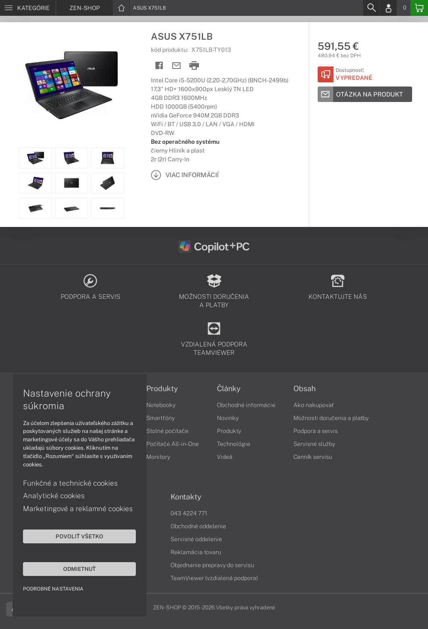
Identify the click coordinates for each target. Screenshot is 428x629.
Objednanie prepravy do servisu (212, 565)
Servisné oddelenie (196, 539)
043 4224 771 (189, 513)
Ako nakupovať (313, 405)
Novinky (228, 418)
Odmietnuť (79, 568)
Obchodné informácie (246, 405)
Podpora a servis (315, 431)
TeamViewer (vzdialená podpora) (214, 578)
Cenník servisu (312, 456)
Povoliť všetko (79, 536)
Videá (224, 456)
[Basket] (419, 8)
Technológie (233, 444)
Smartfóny (160, 418)
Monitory (158, 456)
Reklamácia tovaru (196, 552)
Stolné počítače (167, 431)
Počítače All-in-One (172, 444)
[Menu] (28, 8)
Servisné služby (314, 444)
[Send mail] (176, 66)
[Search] (371, 8)
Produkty (162, 388)
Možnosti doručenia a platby (331, 418)
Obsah (304, 388)
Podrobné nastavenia (53, 589)
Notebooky (161, 405)
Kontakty (186, 497)
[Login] (388, 8)
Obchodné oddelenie (198, 526)
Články (229, 388)
